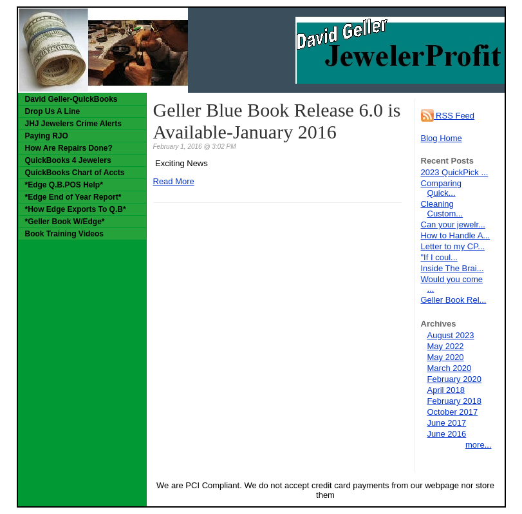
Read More (173, 181)
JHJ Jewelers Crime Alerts (73, 123)
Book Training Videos (64, 233)
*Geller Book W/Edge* (65, 221)
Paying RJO (46, 135)
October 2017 (452, 412)
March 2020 (449, 368)
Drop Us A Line (52, 111)
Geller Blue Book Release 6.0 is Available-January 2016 (277, 120)
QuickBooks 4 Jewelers (68, 160)
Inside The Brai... (452, 268)
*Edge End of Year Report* (73, 197)
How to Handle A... (455, 235)
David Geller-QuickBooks (71, 99)
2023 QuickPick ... (455, 172)
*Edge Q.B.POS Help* (64, 184)
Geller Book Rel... (454, 300)
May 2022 (445, 346)
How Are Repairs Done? (69, 148)
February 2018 (454, 401)
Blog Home (441, 138)
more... (478, 445)
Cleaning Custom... (442, 208)
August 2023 (450, 335)
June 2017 (447, 423)
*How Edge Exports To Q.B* (75, 209)
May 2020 (445, 357)
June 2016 (447, 434)
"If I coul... (439, 257)
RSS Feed (448, 115)
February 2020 (454, 379)
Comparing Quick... (441, 188)
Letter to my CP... (453, 246)
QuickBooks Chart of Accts (75, 172)
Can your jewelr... (453, 224)
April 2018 (446, 390)
